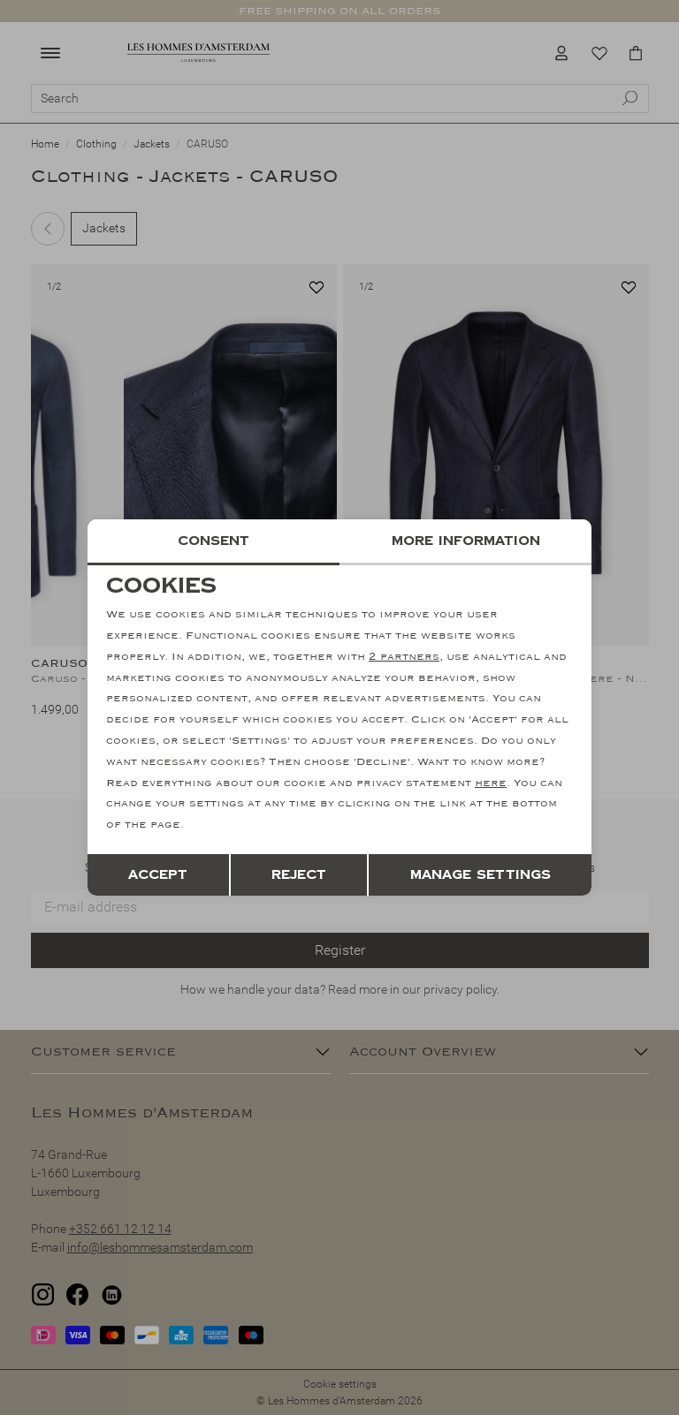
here (491, 783)
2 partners (404, 656)
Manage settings (480, 874)
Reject (298, 874)
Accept (157, 874)
